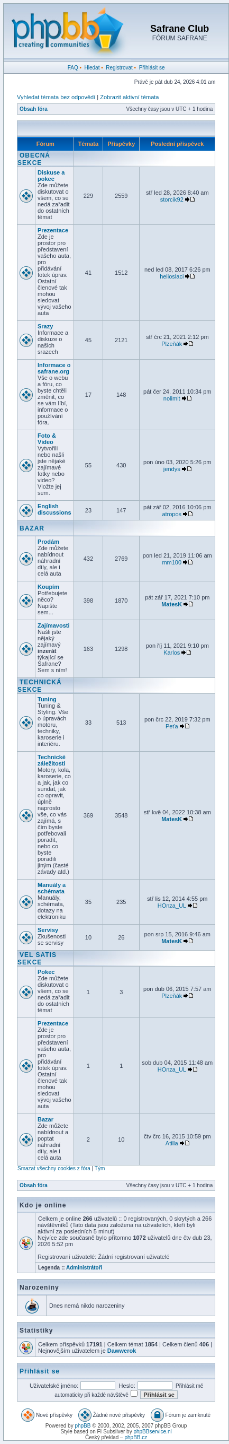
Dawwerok (121, 1350)
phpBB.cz (135, 1437)
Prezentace (53, 230)
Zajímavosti (54, 625)
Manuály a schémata (52, 888)
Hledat (92, 68)
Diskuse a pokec (51, 175)
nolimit (171, 398)
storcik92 (172, 199)
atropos (171, 514)
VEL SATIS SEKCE (37, 958)
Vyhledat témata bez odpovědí (56, 97)
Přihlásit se (152, 68)
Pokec (46, 972)
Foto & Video (47, 438)
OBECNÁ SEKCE (33, 159)
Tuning (47, 699)
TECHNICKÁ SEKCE (39, 685)
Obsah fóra (34, 109)
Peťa (172, 726)
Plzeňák (171, 344)
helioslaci (172, 276)
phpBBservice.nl (152, 1431)
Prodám (48, 541)
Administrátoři (84, 1268)
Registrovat (119, 68)
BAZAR (32, 528)
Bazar (45, 1119)
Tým (100, 1168)
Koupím (48, 587)
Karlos (171, 652)
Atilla (172, 1143)
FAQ (73, 68)
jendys (171, 469)
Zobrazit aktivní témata (129, 97)
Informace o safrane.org (54, 368)
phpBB (82, 1426)
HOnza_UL (172, 905)
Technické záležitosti (52, 760)
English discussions (54, 509)
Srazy (45, 326)
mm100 (171, 562)
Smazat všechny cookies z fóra (53, 1168)
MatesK (171, 604)
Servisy (48, 930)
